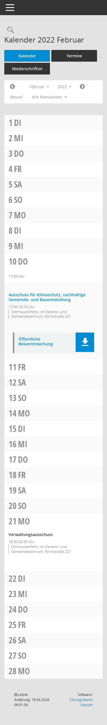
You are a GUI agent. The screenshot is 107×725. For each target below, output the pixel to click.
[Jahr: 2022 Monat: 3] (82, 87)
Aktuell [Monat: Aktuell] (16, 97)
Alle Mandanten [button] (49, 97)
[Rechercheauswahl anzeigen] (9, 30)
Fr (18, 169)
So (18, 200)
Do (19, 153)
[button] (85, 342)
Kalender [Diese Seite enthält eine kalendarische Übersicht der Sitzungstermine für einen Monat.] (27, 56)
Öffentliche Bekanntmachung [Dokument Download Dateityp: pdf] (36, 342)
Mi (18, 138)
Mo (20, 215)
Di (17, 122)
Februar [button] (39, 86)
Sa (18, 184)
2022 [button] (64, 86)
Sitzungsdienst (81, 702)
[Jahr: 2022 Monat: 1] (12, 87)
